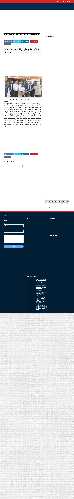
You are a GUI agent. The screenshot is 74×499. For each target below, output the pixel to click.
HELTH (56, 201)
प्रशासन (49, 203)
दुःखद (56, 205)
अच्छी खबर (67, 201)
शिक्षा (52, 201)
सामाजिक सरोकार (47, 205)
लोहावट (54, 207)
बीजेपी (46, 203)
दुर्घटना (67, 205)
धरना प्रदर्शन (52, 205)
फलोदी (50, 201)
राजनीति (46, 207)
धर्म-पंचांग (63, 205)
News (22, 37)
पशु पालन (50, 207)
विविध (57, 207)
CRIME (63, 201)
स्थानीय (60, 201)
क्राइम (60, 203)
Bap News (50, 36)
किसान (52, 203)
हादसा (66, 203)
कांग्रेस (63, 203)
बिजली (59, 205)
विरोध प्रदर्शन (56, 203)
